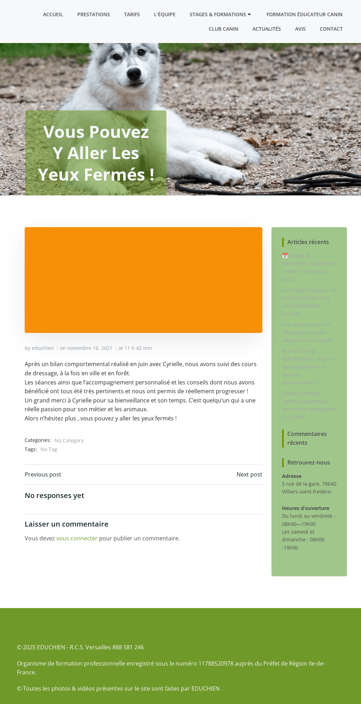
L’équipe (165, 14)
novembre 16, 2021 (89, 348)
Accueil (53, 14)
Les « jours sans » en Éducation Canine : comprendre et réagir (307, 332)
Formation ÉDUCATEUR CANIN (305, 14)
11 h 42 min (138, 348)
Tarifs (132, 14)
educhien (43, 348)
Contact (331, 28)
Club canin (223, 28)
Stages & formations (221, 14)
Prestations (93, 14)
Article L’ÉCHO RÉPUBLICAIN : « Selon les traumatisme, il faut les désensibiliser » (308, 366)
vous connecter (77, 538)
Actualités (266, 28)
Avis (300, 28)
